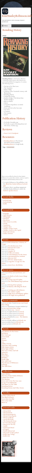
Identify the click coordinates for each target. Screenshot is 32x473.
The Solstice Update (14, 292)
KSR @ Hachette (7, 413)
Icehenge (4, 364)
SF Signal (6, 429)
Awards (5, 223)
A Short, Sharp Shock (8, 395)
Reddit (5, 204)
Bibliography (6, 217)
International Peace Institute (16, 256)
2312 (3, 342)
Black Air (4, 402)
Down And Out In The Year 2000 (11, 381)
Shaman (4, 340)
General (21, 312)
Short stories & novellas (10, 222)
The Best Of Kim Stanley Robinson (12, 376)
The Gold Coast (6, 361)
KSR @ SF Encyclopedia (9, 416)
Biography (6, 213)
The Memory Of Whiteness (10, 363)
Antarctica (5, 352)
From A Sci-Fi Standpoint (11, 133)
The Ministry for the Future (10, 331)
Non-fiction (6, 220)
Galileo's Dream (6, 344)
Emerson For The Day (9, 424)
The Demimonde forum (9, 421)
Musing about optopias (15, 285)
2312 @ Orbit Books (8, 419)
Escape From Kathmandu (9, 383)
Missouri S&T (12, 258)
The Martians (6, 379)
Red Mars (4, 358)
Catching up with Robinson (16, 290)
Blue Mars (5, 354)
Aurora (4, 338)
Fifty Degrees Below (8, 347)
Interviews (6, 218)
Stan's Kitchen (6, 374)
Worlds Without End (9, 431)
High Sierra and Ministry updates (18, 293)
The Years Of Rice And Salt (10, 351)
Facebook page (7, 200)
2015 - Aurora (16, 310)
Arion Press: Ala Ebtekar (15, 265)
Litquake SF (11, 251)
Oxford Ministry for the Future (17, 255)
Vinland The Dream (8, 377)
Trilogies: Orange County (10, 228)
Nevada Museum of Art (15, 246)
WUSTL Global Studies (15, 260)
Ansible (5, 426)
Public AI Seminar (13, 253)
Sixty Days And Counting (9, 345)
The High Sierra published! (16, 295)
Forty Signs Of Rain (7, 349)
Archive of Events (8, 233)
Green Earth (5, 337)
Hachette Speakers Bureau (10, 191)
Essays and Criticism (9, 232)
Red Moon (5, 333)
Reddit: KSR (6, 436)
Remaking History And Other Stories (13, 388)
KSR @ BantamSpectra (9, 414)
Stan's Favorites (7, 215)
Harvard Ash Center (14, 248)
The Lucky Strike (7, 401)
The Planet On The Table (9, 384)
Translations (6, 225)
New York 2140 (6, 335)
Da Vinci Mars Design (9, 423)
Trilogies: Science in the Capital (12, 230)
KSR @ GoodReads (8, 418)
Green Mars (5, 356)
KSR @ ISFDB (7, 411)
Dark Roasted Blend (8, 428)
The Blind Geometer (8, 397)
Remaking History (9, 141)
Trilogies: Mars (7, 227)
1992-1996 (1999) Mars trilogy (12, 308)
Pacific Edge (5, 359)
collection (10, 147)
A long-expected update (15, 280)
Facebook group (7, 202)
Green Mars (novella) (8, 399)
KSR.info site (22, 320)
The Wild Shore (7, 366)
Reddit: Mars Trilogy (9, 434)
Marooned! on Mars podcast (11, 433)
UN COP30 (11, 249)
